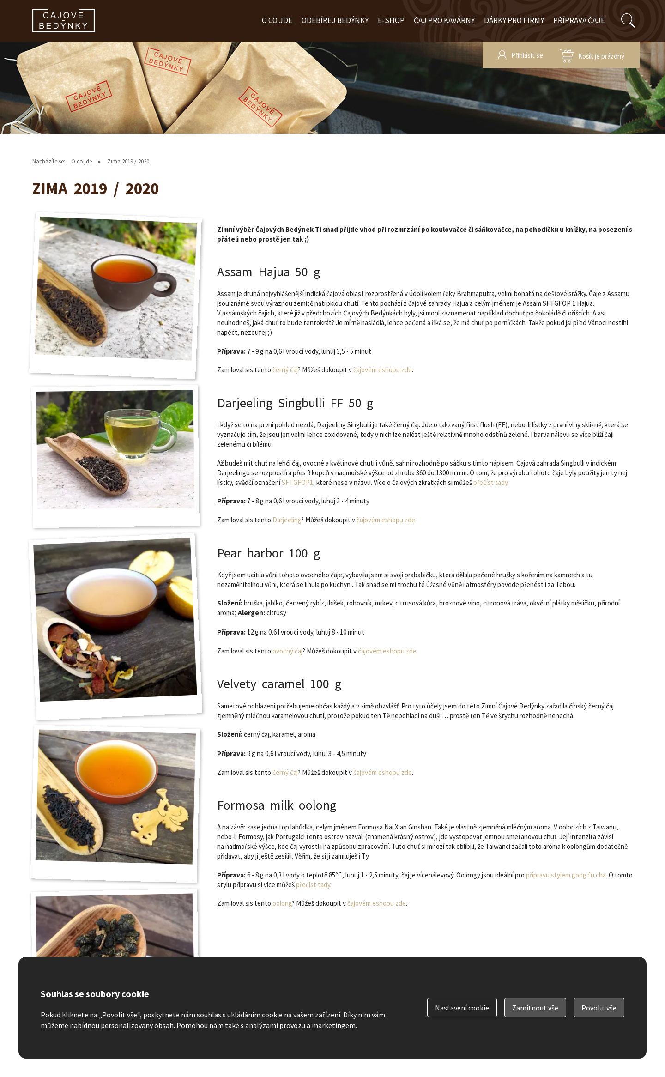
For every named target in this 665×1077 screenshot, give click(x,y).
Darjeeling (286, 519)
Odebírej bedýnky (335, 20)
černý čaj (285, 369)
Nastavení (462, 1007)
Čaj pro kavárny (444, 20)
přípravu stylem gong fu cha (566, 875)
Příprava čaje (579, 20)
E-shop (391, 20)
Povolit (599, 1007)
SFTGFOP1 (297, 482)
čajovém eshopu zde (382, 369)
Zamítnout (535, 1007)
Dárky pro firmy (514, 20)
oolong (282, 903)
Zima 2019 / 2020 (128, 161)
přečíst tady (490, 482)
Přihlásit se (527, 55)
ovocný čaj (287, 651)
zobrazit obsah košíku (592, 55)
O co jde (277, 20)
